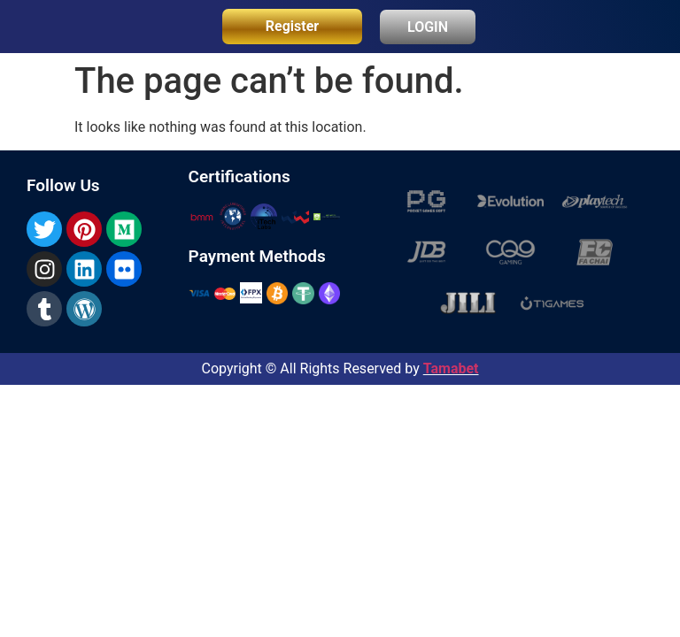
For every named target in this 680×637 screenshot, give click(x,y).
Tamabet (451, 368)
